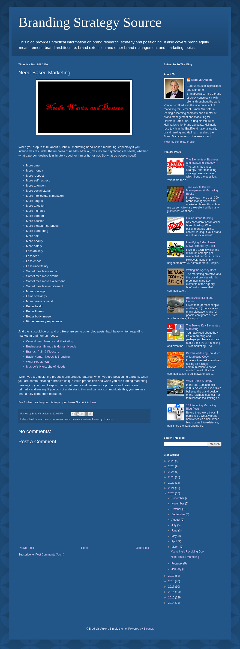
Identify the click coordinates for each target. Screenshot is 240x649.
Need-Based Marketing (185, 556)
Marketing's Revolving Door (187, 551)
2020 (171, 493)
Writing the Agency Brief (201, 270)
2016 (171, 592)
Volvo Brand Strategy (199, 381)
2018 (171, 581)
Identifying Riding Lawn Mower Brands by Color (200, 244)
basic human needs (40, 419)
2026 (171, 461)
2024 (171, 472)
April (174, 541)
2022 (171, 482)
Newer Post (27, 547)
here (93, 402)
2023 (171, 477)
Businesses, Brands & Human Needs (51, 346)
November (178, 503)
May (174, 536)
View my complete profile (179, 141)
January (176, 569)
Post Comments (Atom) (49, 554)
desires (76, 419)
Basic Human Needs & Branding (48, 356)
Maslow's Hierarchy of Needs (45, 366)
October (176, 509)
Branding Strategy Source (90, 22)
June (174, 530)
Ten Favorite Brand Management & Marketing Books (202, 191)
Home (85, 547)
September (178, 514)
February (177, 563)
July (174, 525)
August (176, 519)
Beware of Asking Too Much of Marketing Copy (203, 355)
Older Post (142, 547)
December (178, 498)
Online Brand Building (199, 218)
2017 (171, 586)
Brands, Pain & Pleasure (42, 351)
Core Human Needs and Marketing (49, 341)
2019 (171, 575)
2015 (171, 597)
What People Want (38, 361)
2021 (171, 488)
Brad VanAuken (201, 80)
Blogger (148, 628)
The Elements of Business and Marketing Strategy (202, 161)
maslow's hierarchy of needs (97, 419)
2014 (171, 602)
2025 (171, 466)
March (175, 546)
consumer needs (61, 419)
